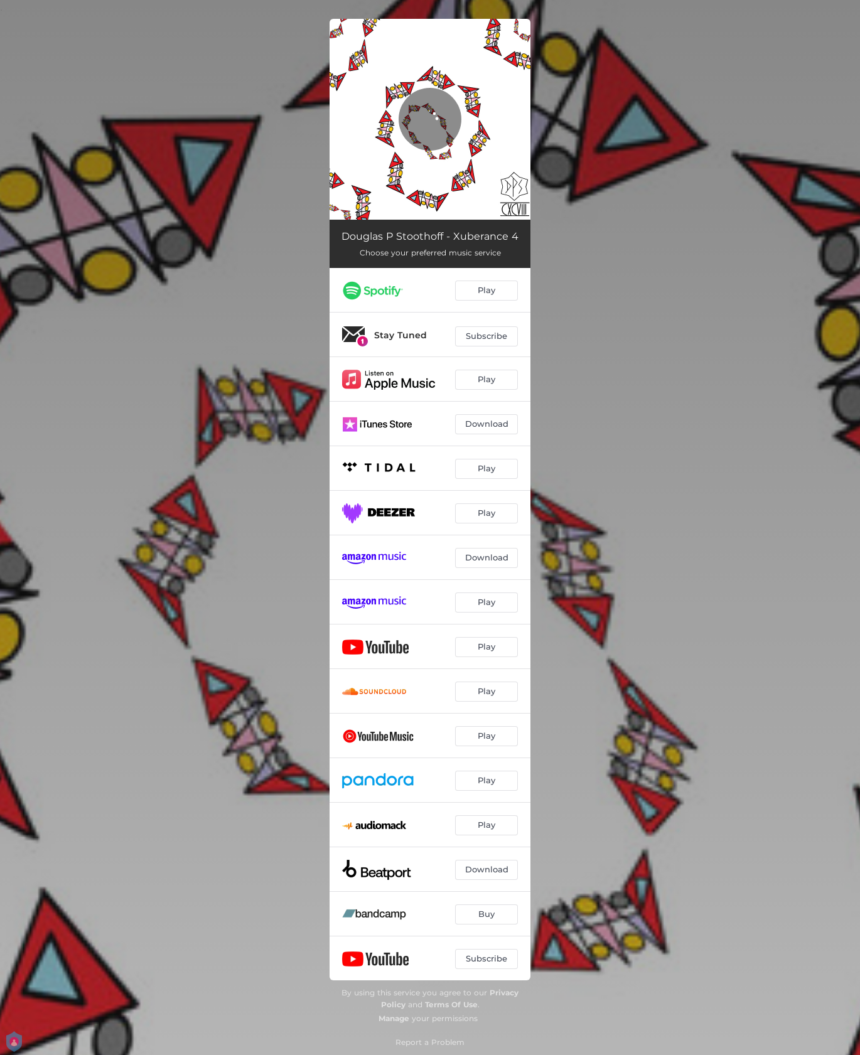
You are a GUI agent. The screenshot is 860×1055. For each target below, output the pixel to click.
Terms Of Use (451, 1004)
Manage (394, 1018)
